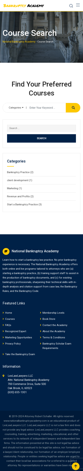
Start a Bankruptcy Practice (22, 204)
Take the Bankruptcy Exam (20, 354)
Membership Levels (53, 312)
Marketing (12, 188)
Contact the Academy (55, 325)
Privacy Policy (13, 343)
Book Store (49, 319)
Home (8, 312)
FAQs (8, 325)
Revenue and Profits (18, 196)
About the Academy (54, 331)
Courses (10, 319)
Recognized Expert (15, 331)
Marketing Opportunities (18, 337)
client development (17, 180)
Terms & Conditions (54, 337)
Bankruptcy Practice (18, 172)
